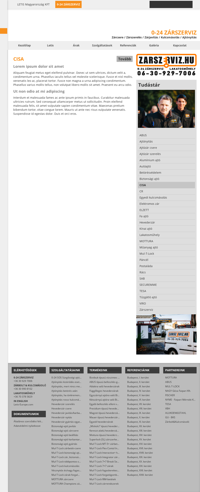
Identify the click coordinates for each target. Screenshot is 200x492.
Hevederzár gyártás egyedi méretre (71, 421)
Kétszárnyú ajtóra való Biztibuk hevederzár (113, 399)
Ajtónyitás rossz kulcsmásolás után (70, 399)
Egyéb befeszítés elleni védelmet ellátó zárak (114, 404)
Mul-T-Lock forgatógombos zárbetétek (110, 475)
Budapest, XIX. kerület (139, 457)
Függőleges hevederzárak (103, 391)
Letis (50, 45)
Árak (76, 45)
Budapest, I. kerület (138, 377)
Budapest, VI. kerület (138, 399)
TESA (168, 404)
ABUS (168, 382)
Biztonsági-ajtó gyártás (64, 444)
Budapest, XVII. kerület (139, 448)
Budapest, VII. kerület (139, 404)
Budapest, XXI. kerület (139, 466)
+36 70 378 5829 (23, 396)
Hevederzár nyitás (61, 417)
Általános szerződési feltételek (31, 421)
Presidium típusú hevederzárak (106, 408)
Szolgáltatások (102, 45)
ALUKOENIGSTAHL (175, 413)
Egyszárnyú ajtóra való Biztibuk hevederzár (113, 395)
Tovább (124, 58)
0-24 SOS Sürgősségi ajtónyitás (68, 377)
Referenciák (128, 45)
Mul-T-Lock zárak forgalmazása (69, 475)
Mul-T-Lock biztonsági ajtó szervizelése (73, 452)
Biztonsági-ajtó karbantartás (67, 439)
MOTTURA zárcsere (62, 479)
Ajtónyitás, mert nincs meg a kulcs (70, 386)
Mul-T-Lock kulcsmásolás (65, 466)
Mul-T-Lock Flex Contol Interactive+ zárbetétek (115, 448)
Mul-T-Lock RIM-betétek (102, 479)
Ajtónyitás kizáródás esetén (66, 382)
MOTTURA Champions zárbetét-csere (72, 483)
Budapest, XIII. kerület (139, 430)
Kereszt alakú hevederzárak (105, 430)
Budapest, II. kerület (138, 382)
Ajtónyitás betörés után (64, 391)
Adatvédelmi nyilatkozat (27, 425)
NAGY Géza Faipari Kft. (178, 391)
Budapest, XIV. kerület (139, 435)
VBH (167, 408)
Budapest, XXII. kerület (139, 470)
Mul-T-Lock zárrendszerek (104, 483)
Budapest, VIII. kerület (139, 408)
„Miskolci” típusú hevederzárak (106, 426)
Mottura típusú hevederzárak (105, 435)
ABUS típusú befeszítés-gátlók (106, 382)
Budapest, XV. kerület (139, 439)
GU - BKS (170, 417)
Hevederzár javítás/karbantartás (69, 413)
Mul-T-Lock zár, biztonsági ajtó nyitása (72, 457)
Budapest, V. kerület (138, 395)
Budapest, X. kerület (138, 417)
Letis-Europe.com (23, 404)
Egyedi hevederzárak (101, 421)
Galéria (154, 45)
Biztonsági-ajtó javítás (63, 426)
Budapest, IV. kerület (138, 391)
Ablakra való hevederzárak (104, 386)
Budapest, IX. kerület (138, 413)
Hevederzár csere (61, 408)
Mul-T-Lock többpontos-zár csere (69, 461)
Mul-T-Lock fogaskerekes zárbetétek (109, 470)
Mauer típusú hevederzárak (104, 417)
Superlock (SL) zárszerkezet (104, 439)
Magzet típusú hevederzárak (105, 413)
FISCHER (170, 395)
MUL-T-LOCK (172, 386)
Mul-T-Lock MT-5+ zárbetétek (105, 444)
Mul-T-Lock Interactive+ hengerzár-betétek (113, 452)
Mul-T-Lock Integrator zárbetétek (107, 457)
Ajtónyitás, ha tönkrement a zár (68, 395)
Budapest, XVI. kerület (139, 444)
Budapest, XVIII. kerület (140, 452)
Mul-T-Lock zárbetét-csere (66, 448)
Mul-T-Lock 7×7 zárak (101, 466)
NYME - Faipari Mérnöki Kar (180, 399)
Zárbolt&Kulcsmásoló (177, 421)
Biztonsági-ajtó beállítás (64, 435)
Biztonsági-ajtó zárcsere (65, 430)
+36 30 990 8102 (23, 389)
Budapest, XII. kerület (139, 426)
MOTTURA (171, 377)
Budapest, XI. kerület (138, 421)
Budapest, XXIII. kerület (140, 475)
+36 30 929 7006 (23, 381)
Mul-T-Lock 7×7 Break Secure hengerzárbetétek (116, 461)
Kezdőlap (24, 45)
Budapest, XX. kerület (139, 461)
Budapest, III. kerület (138, 386)
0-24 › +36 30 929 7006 (173, 4)
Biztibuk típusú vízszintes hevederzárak (111, 377)
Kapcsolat (180, 45)
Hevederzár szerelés (63, 404)
